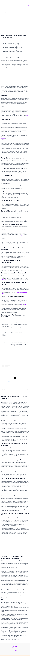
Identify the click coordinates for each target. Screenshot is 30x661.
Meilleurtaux (3, 104)
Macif (26, 235)
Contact (15, 651)
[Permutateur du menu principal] (29, 6)
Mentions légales (13, 648)
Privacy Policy (15, 650)
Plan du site (15, 646)
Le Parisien (22, 235)
